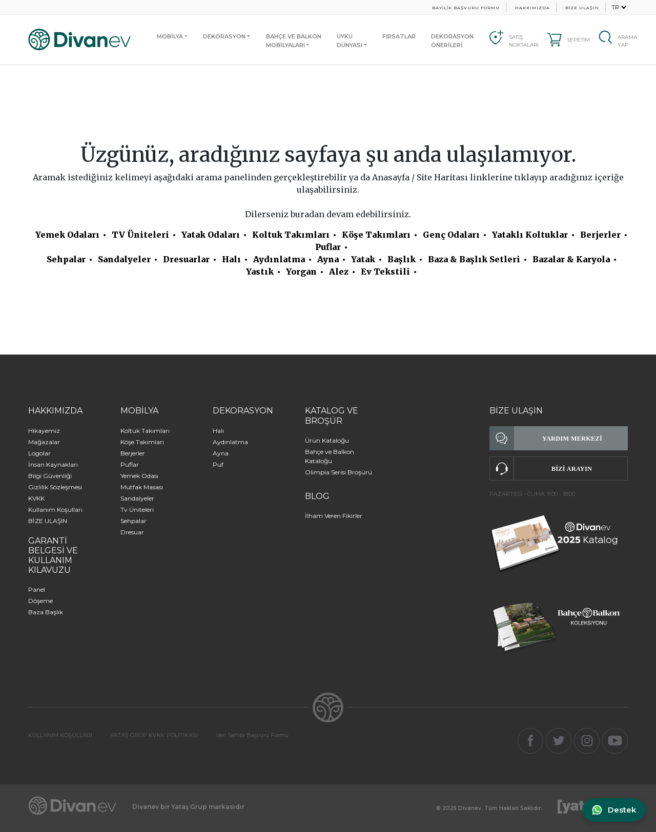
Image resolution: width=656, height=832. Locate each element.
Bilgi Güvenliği (50, 476)
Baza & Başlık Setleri (474, 259)
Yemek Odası (139, 476)
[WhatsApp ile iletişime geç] (613, 810)
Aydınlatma (279, 259)
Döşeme (40, 601)
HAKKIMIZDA (532, 7)
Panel (36, 589)
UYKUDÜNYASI (349, 41)
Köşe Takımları (376, 235)
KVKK (36, 498)
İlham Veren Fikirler (333, 515)
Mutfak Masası (141, 487)
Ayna (328, 259)
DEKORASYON (224, 36)
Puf (218, 464)
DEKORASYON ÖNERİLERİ (452, 41)
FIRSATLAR (399, 36)
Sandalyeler (124, 259)
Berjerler (600, 235)
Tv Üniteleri (137, 509)
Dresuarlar (186, 259)
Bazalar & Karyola (571, 259)
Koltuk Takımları (291, 235)
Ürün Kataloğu (327, 440)
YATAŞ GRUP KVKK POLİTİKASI (154, 735)
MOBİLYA (170, 36)
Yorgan (301, 271)
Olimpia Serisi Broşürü (338, 472)
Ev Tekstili (385, 271)
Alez (338, 271)
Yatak (363, 259)
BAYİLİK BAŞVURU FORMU (466, 7)
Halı (231, 259)
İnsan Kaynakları (53, 464)
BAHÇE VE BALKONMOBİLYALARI (293, 41)
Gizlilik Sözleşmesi (55, 487)
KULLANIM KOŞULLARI (60, 735)
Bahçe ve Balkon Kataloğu (329, 456)
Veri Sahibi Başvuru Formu (252, 735)
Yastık (260, 271)
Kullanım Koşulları (55, 509)
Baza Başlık (45, 612)
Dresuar (132, 532)
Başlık (401, 259)
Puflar (328, 247)
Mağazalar (44, 442)
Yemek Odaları (67, 235)
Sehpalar (66, 259)
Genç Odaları (451, 235)
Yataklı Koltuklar (530, 235)
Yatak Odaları (210, 235)
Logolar (39, 453)
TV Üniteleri (140, 235)
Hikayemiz (44, 430)
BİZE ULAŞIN (582, 7)
